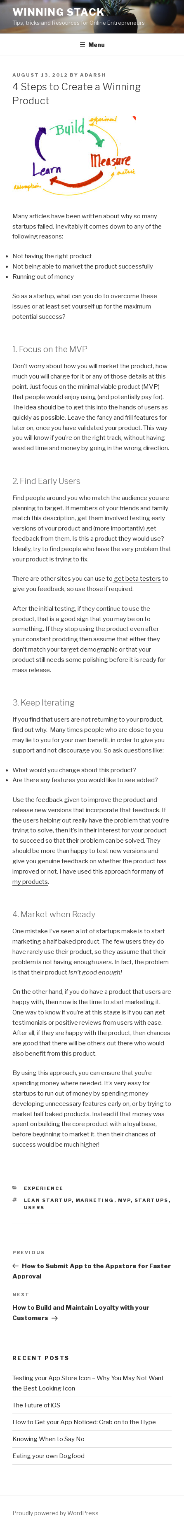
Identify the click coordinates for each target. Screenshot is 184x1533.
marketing (94, 1200)
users (34, 1208)
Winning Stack (58, 12)
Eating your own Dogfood (48, 1456)
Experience (44, 1188)
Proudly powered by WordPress (55, 1513)
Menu (92, 44)
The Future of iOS (36, 1405)
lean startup (48, 1200)
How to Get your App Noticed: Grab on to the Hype (84, 1422)
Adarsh (93, 75)
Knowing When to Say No (48, 1439)
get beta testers (137, 578)
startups (151, 1200)
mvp (124, 1200)
